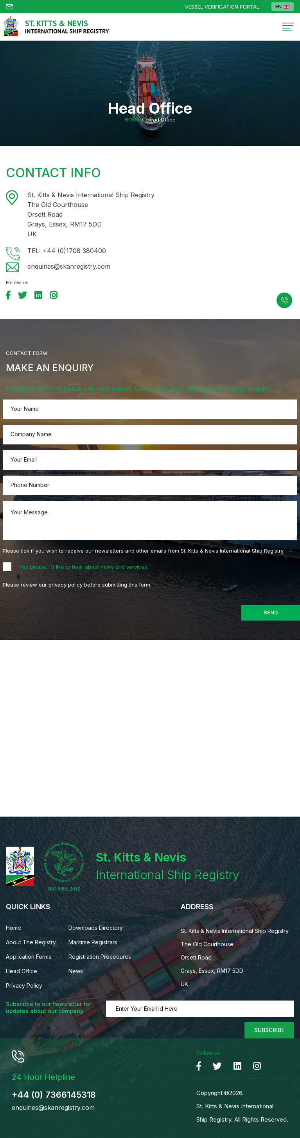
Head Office (21, 971)
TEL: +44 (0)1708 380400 (66, 251)
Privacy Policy (24, 985)
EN (282, 6)
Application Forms (28, 956)
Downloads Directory (95, 927)
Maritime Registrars (92, 942)
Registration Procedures (99, 956)
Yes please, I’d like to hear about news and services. (83, 567)
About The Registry (31, 942)
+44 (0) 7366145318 (54, 1095)
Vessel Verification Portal (222, 6)
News (75, 971)
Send (271, 612)
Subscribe (269, 1030)
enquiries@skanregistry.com (68, 266)
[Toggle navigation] (288, 26)
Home (132, 119)
